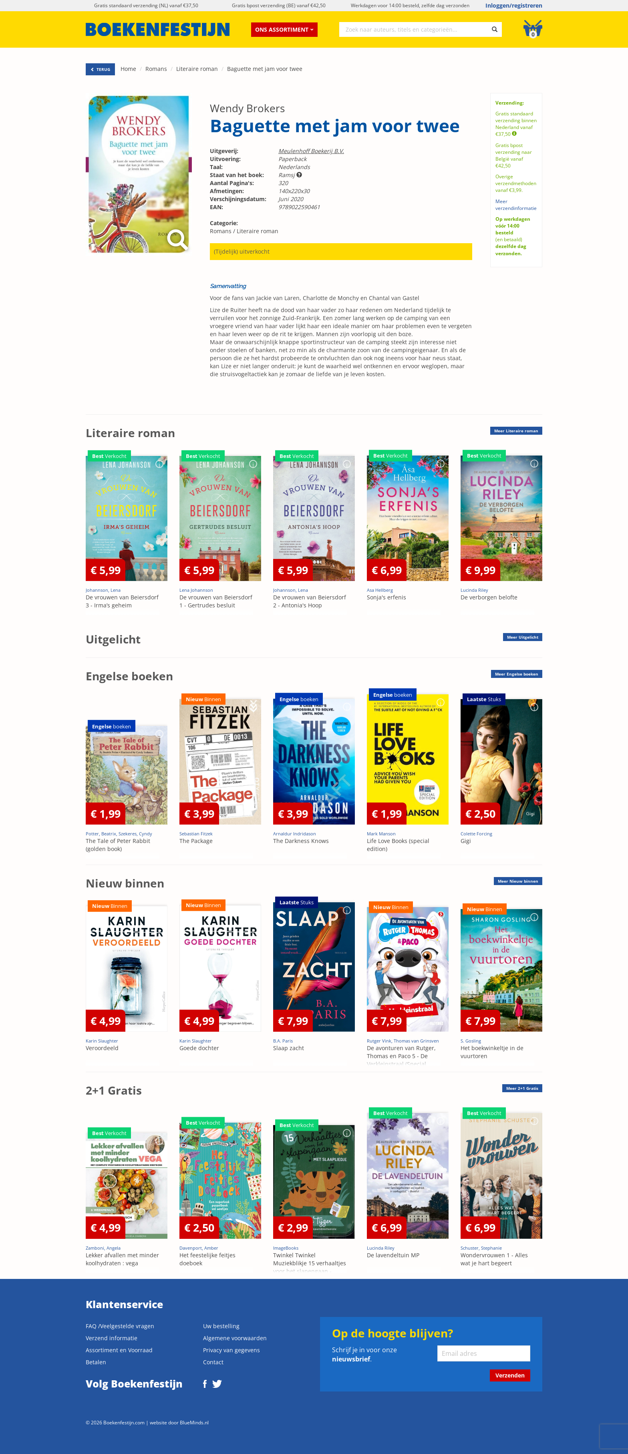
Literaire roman (197, 69)
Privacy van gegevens (231, 1350)
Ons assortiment (284, 29)
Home (128, 69)
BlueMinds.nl (194, 1422)
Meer (516, 431)
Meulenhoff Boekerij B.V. (311, 151)
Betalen (96, 1362)
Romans (156, 69)
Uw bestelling (221, 1326)
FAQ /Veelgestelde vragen (120, 1326)
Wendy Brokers (247, 108)
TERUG (100, 69)
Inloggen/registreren (513, 5)
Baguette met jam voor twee (264, 69)
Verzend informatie (111, 1338)
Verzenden (510, 1375)
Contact (213, 1362)
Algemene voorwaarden (235, 1338)
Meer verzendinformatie (516, 205)
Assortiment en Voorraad (119, 1350)
